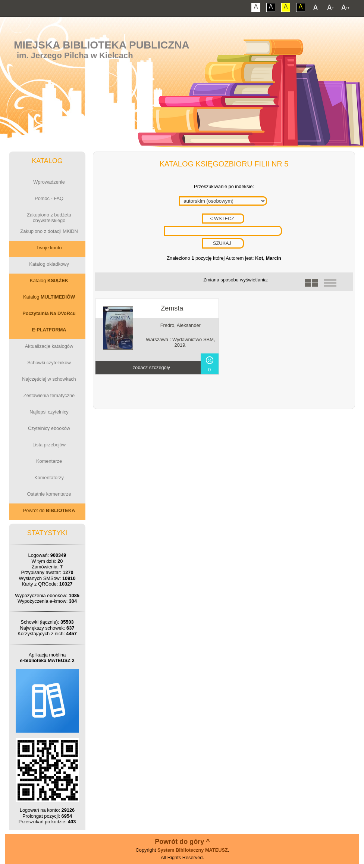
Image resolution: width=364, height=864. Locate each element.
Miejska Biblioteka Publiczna (101, 45)
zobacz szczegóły (151, 367)
